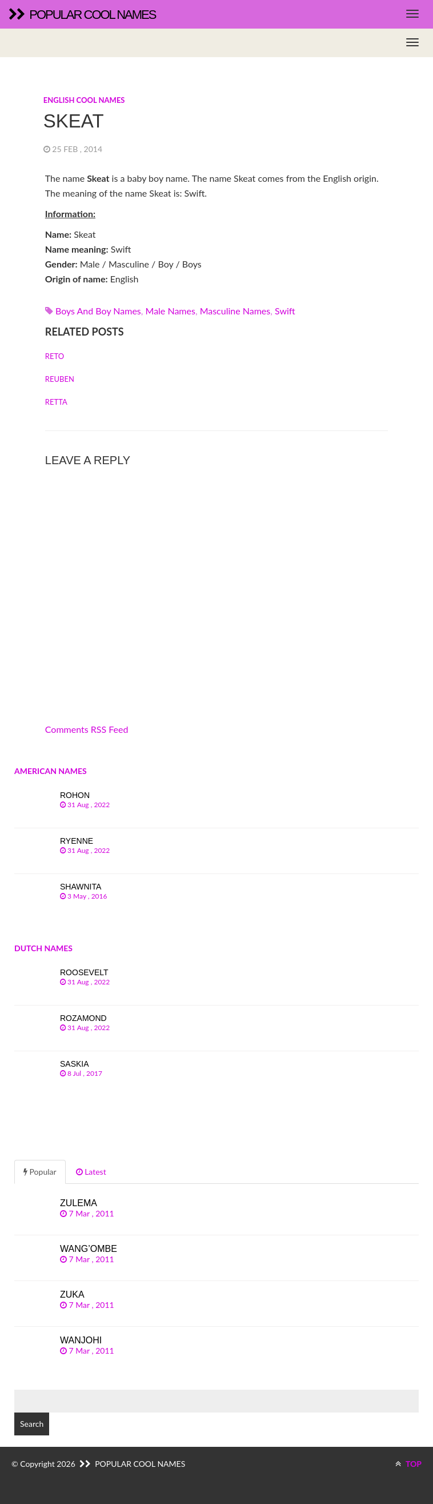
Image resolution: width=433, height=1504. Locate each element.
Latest (91, 1171)
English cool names (84, 100)
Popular (40, 1171)
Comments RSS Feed (87, 729)
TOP (408, 1464)
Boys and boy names (98, 310)
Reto (54, 356)
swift (285, 310)
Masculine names (235, 310)
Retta (56, 401)
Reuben (59, 379)
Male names (170, 310)
